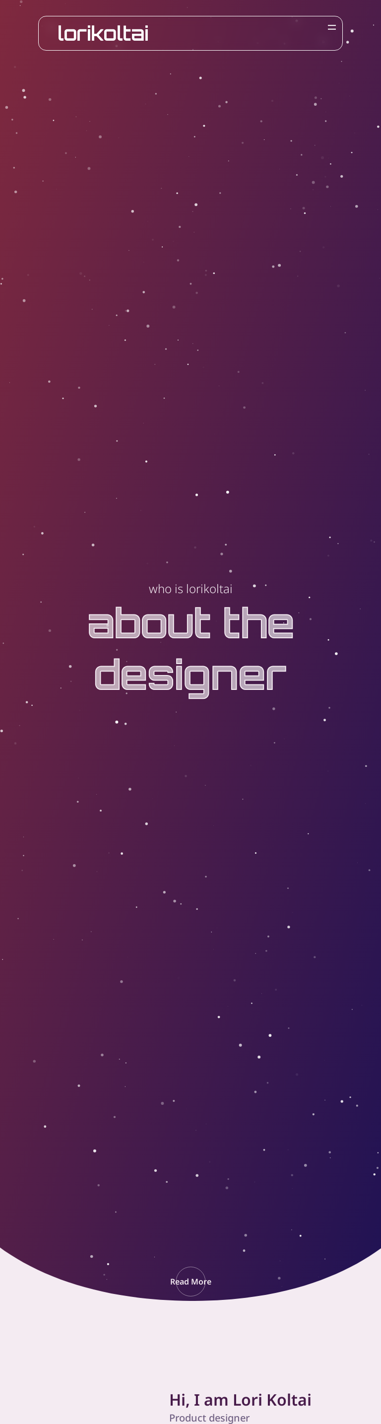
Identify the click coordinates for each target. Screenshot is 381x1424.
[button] (191, 1281)
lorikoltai (103, 33)
